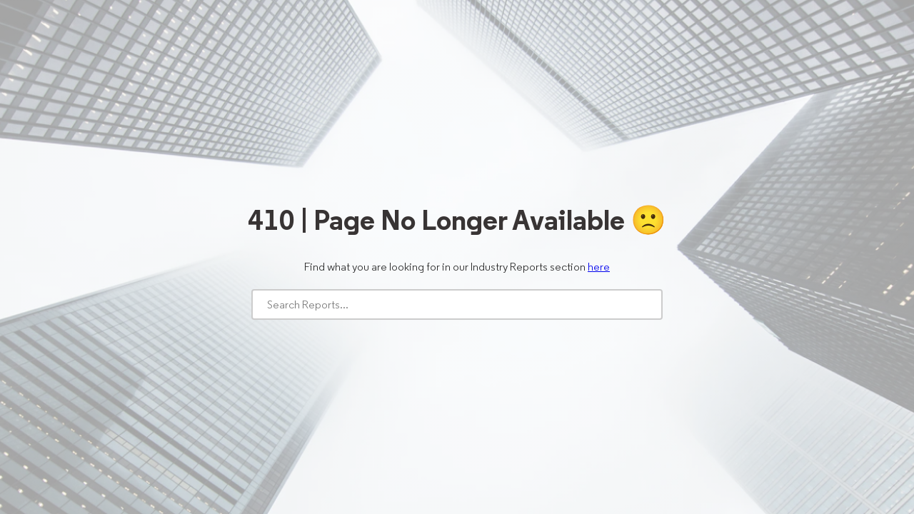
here (599, 266)
